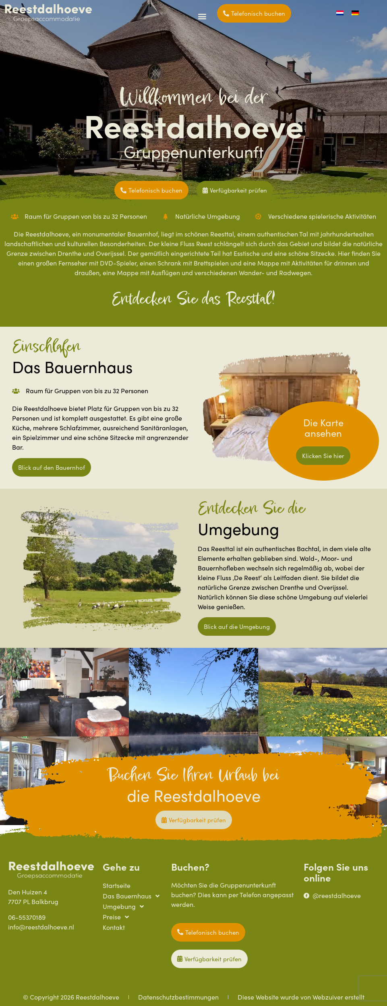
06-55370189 (27, 917)
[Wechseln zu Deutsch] (355, 12)
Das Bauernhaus (131, 896)
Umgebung (123, 906)
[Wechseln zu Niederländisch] (340, 12)
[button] (202, 16)
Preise (116, 917)
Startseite (116, 885)
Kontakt (114, 927)
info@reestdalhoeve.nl (41, 927)
